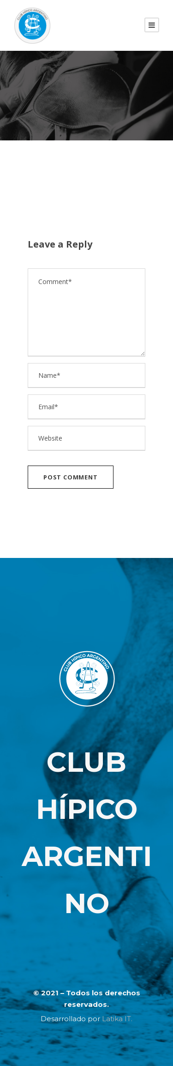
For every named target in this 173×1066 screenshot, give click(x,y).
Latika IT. (117, 1018)
